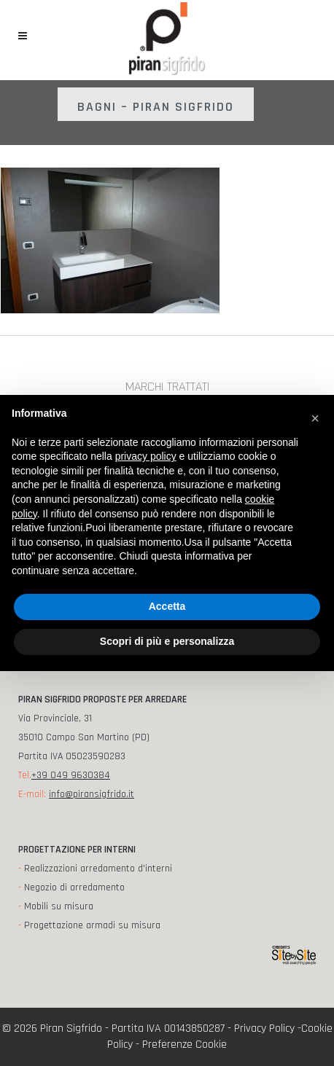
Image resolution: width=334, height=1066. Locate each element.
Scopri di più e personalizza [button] (167, 641)
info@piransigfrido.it (91, 794)
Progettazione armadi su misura (92, 925)
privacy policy (145, 456)
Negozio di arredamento (74, 887)
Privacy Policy (264, 1028)
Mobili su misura (58, 906)
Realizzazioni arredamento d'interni (98, 868)
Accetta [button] (167, 606)
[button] (315, 418)
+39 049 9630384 (70, 775)
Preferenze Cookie (184, 1044)
